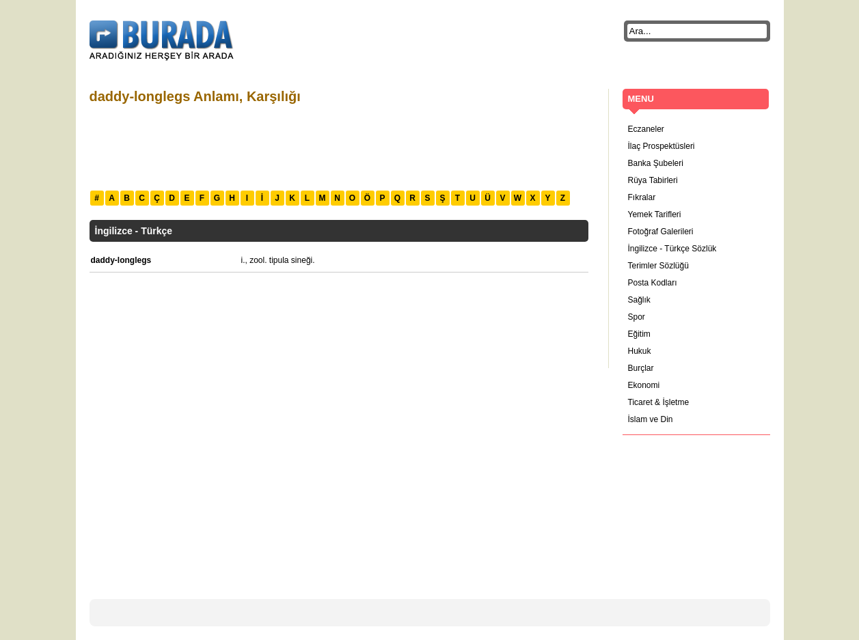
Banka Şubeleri (655, 163)
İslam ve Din (650, 419)
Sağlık (639, 300)
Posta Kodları (652, 283)
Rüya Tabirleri (653, 180)
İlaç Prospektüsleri (661, 146)
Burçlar (641, 368)
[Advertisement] (338, 145)
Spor (636, 317)
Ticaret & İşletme (659, 402)
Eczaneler (646, 129)
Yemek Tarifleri (654, 214)
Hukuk (639, 351)
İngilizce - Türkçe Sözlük (672, 248)
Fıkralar (642, 197)
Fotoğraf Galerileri (661, 231)
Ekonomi (644, 385)
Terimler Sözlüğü (658, 265)
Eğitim (639, 334)
